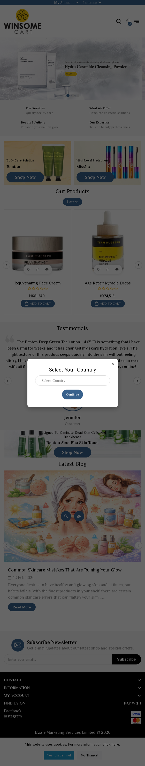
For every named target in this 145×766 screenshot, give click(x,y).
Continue (72, 394)
